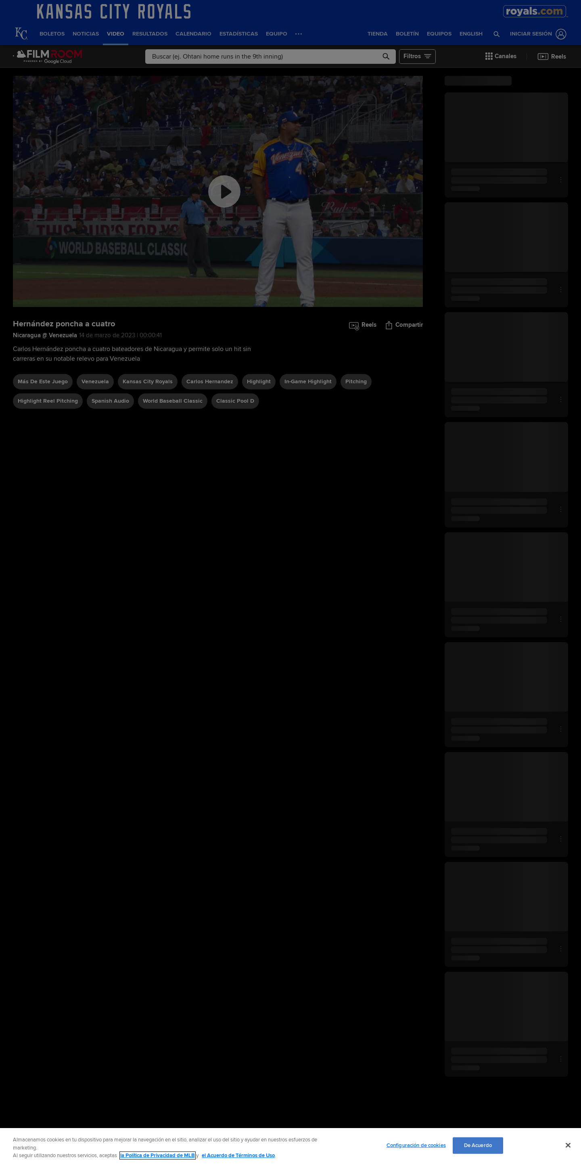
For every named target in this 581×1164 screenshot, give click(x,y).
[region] (290, 1146)
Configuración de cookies (416, 1145)
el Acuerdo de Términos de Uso (238, 1155)
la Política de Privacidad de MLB (157, 1155)
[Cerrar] (568, 1145)
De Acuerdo (478, 1145)
